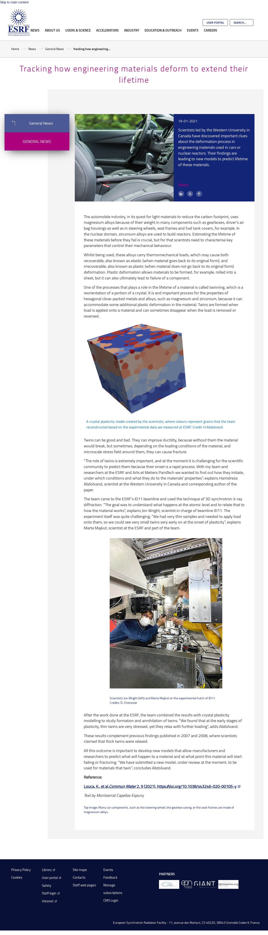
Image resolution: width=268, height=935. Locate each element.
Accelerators (107, 30)
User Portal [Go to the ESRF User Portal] (215, 23)
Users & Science (78, 30)
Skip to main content (14, 2)
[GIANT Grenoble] (205, 884)
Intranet (47, 901)
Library (47, 869)
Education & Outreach (163, 30)
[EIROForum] (169, 884)
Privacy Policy (21, 869)
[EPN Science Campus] (186, 884)
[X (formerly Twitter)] (190, 194)
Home (15, 49)
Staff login (49, 893)
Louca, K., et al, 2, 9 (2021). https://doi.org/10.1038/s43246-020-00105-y (160, 786)
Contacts (79, 877)
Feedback (110, 877)
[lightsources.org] (228, 884)
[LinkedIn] (181, 194)
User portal (50, 877)
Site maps (80, 869)
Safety (46, 885)
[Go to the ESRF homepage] (19, 23)
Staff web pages (84, 885)
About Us (52, 30)
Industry (131, 30)
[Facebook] (199, 194)
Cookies (16, 877)
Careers (210, 30)
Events (192, 30)
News (34, 30)
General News (54, 49)
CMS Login (110, 900)
